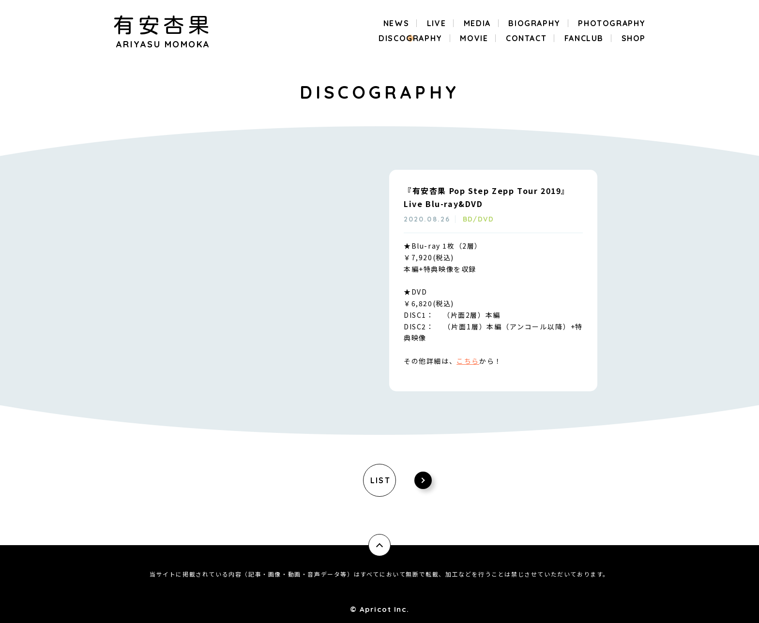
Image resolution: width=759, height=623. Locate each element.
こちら (467, 361)
